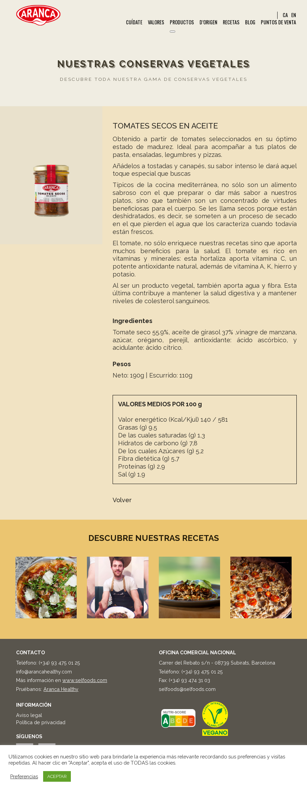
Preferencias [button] (24, 776)
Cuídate (134, 22)
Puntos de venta (278, 22)
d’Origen (208, 22)
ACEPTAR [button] (57, 776)
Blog (250, 22)
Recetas (231, 22)
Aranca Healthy (60, 689)
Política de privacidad (40, 722)
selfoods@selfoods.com (187, 689)
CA (285, 14)
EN (293, 14)
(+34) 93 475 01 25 (59, 663)
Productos (182, 22)
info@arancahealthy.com (44, 672)
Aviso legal (29, 715)
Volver (122, 500)
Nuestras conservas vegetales (153, 63)
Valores (156, 22)
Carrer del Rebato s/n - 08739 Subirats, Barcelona (217, 663)
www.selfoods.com (84, 680)
